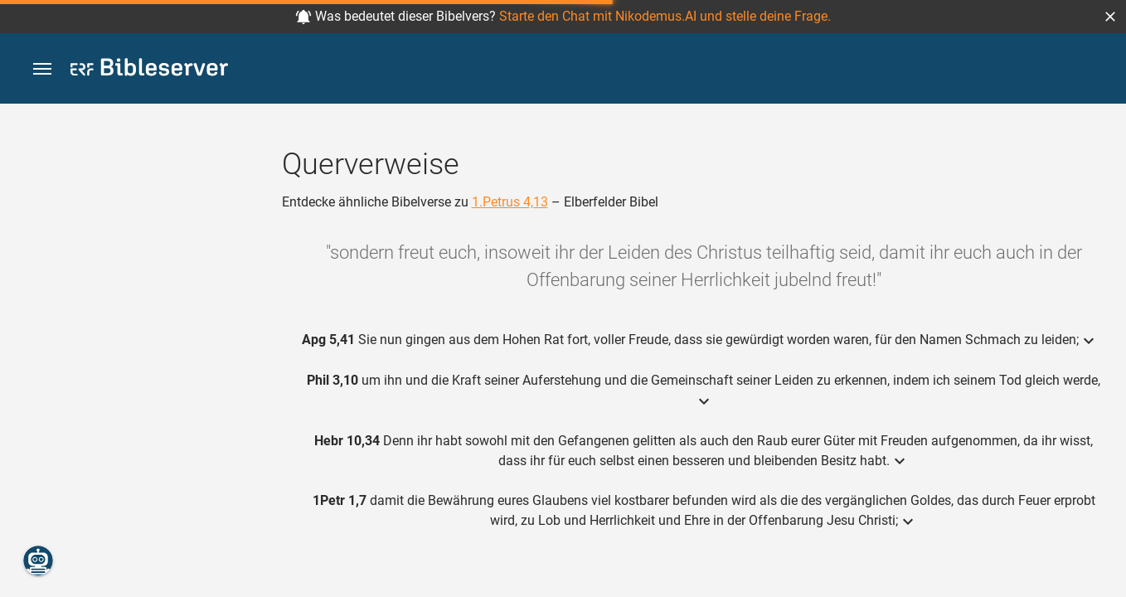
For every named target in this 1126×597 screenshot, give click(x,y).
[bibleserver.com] (149, 70)
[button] (1110, 16)
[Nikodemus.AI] (38, 560)
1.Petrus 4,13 (510, 202)
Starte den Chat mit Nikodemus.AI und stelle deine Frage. (665, 16)
